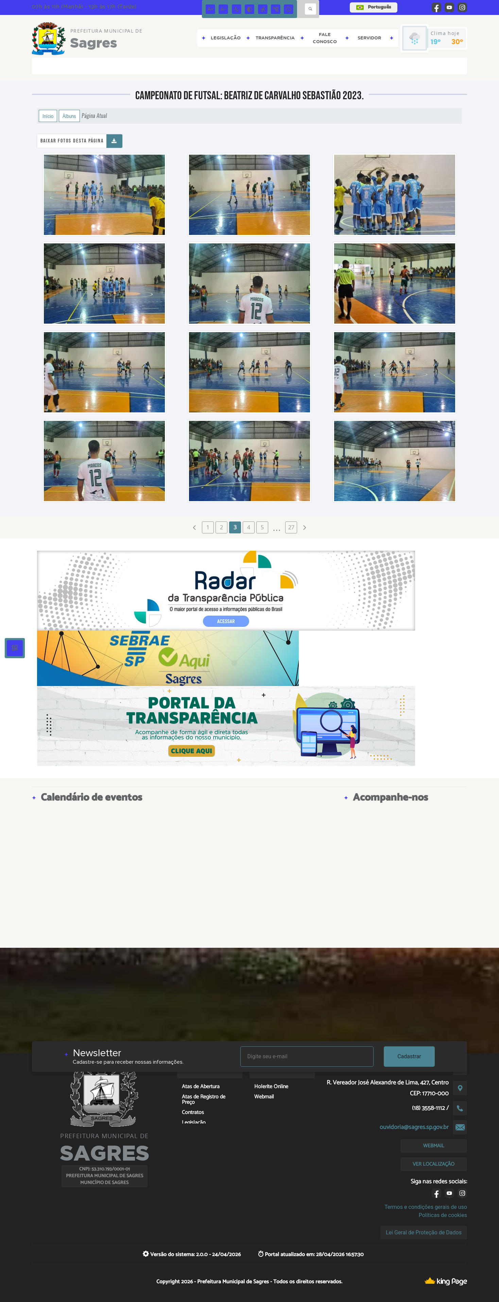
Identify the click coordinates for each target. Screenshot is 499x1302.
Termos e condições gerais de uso (425, 1207)
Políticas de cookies (443, 1215)
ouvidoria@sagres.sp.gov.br (414, 1127)
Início (47, 116)
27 (291, 527)
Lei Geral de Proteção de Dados (424, 1232)
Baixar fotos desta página (72, 141)
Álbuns (69, 116)
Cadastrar (409, 1056)
